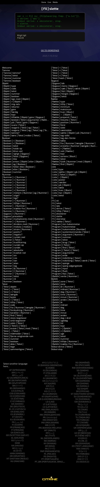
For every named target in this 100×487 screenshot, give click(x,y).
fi (13, 427)
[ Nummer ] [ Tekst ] (11, 242)
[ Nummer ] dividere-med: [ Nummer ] (20, 227)
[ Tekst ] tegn (8, 349)
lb (40, 402)
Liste (53, 169)
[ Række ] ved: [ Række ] (62, 154)
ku (44, 397)
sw (76, 404)
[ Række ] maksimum (61, 112)
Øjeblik (54, 281)
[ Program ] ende (59, 258)
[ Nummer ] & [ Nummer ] (14, 271)
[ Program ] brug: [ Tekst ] (63, 245)
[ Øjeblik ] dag (57, 310)
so (77, 389)
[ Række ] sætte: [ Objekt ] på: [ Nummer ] (71, 135)
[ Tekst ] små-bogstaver (14, 323)
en (12, 414)
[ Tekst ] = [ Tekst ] (11, 292)
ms (40, 430)
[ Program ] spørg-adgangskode (66, 268)
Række (54, 102)
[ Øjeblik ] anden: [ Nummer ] (65, 302)
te (78, 410)
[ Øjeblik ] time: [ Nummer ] (64, 297)
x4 (79, 443)
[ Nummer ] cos (9, 261)
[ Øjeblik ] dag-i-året (61, 321)
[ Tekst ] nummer (10, 341)
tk (76, 417)
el (10, 412)
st (72, 397)
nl (42, 441)
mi (45, 415)
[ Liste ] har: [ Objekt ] (61, 195)
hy (43, 365)
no (45, 443)
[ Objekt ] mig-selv (11, 107)
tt (78, 425)
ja (46, 378)
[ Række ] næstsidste (61, 133)
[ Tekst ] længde (10, 297)
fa (13, 425)
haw (17, 446)
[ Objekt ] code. (9, 91)
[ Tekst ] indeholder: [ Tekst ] (16, 336)
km (47, 389)
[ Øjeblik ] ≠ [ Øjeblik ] (61, 334)
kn (46, 391)
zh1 (79, 459)
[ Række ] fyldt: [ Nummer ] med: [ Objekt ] (71, 164)
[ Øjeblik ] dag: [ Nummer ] (63, 295)
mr (46, 428)
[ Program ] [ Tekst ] (60, 248)
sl (74, 381)
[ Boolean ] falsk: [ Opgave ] (15, 159)
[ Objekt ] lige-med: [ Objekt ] (16, 102)
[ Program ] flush (59, 274)
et (13, 420)
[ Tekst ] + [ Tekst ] (11, 302)
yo (77, 456)
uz (75, 436)
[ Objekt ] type (9, 89)
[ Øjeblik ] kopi (58, 328)
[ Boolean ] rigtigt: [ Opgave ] (16, 156)
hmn (12, 456)
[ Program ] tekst (59, 242)
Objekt (5, 86)
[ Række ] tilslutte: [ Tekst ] (64, 122)
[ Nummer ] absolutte (12, 253)
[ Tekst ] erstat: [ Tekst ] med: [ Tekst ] (20, 331)
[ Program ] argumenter (62, 255)
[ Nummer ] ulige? (10, 198)
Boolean (6, 141)
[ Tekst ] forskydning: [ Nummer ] (18, 313)
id (39, 368)
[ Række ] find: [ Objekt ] (62, 167)
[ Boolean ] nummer (12, 175)
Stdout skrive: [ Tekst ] (62, 349)
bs (11, 391)
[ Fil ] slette (56, 219)
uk (75, 430)
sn (78, 386)
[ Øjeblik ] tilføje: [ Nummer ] (65, 344)
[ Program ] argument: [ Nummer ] (67, 237)
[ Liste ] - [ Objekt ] (60, 180)
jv (44, 381)
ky (43, 399)
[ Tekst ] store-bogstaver (14, 321)
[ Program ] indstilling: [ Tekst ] (66, 261)
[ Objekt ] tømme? (10, 135)
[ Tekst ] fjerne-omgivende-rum (17, 339)
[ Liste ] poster (58, 182)
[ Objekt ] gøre (9, 112)
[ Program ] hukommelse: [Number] (68, 232)
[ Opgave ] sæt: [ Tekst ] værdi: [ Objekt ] (70, 91)
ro (76, 365)
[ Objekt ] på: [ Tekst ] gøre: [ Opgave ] (20, 125)
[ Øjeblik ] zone (58, 287)
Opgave (55, 83)
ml (44, 420)
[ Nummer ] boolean (12, 284)
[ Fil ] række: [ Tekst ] (61, 224)
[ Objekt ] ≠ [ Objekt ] (12, 104)
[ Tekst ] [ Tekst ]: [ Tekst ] (14, 328)
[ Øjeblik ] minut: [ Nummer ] (65, 300)
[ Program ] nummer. (61, 240)
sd (78, 373)
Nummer (6, 177)
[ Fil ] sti (55, 203)
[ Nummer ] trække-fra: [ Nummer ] (19, 211)
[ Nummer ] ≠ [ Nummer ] (14, 193)
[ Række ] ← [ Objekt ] (61, 117)
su (75, 399)
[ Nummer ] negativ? (12, 237)
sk (75, 378)
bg (10, 386)
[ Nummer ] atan (10, 266)
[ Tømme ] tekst (10, 78)
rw (74, 370)
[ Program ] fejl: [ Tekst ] (63, 276)
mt (45, 433)
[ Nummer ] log (9, 268)
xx (73, 449)
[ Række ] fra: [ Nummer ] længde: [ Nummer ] (73, 146)
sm (77, 383)
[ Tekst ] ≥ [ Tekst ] (60, 78)
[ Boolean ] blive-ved (12, 154)
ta (79, 407)
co (11, 399)
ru (76, 368)
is (44, 373)
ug (77, 428)
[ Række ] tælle (58, 143)
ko (45, 394)
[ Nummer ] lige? (10, 201)
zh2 (79, 462)
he (13, 451)
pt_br (38, 464)
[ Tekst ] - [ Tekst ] (10, 334)
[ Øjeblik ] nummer (60, 341)
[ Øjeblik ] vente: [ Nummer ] (64, 279)
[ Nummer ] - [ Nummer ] (14, 208)
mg (43, 412)
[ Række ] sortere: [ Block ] (63, 159)
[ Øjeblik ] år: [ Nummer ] (63, 289)
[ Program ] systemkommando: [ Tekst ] (70, 235)
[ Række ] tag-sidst (60, 138)
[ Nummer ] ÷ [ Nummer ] (14, 224)
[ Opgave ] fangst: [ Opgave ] (65, 96)
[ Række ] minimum (60, 109)
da (12, 407)
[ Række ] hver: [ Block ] (62, 115)
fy (12, 433)
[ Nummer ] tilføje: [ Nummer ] (17, 206)
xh (76, 446)
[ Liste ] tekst (57, 198)
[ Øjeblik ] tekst (58, 339)
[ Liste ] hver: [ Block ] (61, 193)
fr (11, 430)
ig (47, 370)
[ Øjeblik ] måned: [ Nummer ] (65, 292)
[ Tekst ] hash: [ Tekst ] (62, 81)
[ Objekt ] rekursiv (10, 109)
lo (47, 404)
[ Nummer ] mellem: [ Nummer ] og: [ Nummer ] (25, 195)
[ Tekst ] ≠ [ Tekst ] (11, 295)
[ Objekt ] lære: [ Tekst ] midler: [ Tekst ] (21, 138)
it (44, 376)
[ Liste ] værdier (58, 185)
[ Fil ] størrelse (58, 222)
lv (44, 410)
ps (45, 459)
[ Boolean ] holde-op (12, 151)
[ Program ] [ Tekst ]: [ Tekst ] (65, 253)
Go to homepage (50, 53)
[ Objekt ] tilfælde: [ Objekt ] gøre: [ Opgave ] (23, 120)
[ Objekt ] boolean (10, 99)
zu (77, 464)
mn (44, 423)
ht (8, 461)
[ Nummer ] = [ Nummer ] (14, 190)
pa (46, 451)
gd (7, 438)
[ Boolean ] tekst (10, 149)
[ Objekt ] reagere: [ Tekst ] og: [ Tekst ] (20, 130)
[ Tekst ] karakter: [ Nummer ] (16, 315)
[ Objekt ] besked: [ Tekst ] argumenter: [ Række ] (25, 122)
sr (77, 394)
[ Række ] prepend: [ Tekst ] (64, 120)
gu (12, 443)
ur (79, 433)
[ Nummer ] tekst (10, 279)
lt (44, 407)
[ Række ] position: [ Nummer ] (66, 125)
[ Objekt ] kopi (8, 117)
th (79, 415)
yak (78, 451)
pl (45, 456)
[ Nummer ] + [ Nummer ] (14, 203)
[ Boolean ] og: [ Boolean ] (14, 167)
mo (43, 425)
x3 (79, 441)
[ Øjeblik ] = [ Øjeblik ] (61, 331)
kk (45, 386)
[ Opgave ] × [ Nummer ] (13, 216)
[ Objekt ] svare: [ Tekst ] (14, 128)
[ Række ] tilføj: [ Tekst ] (62, 107)
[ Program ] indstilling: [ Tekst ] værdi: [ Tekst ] (73, 263)
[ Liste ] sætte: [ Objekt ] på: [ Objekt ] (69, 175)
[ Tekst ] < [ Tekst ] (60, 70)
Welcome (7, 70)
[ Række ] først (58, 128)
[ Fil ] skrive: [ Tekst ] (61, 211)
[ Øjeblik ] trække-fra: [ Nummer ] (67, 347)
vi (76, 438)
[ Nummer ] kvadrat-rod (14, 255)
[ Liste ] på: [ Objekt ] (61, 188)
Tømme (6, 73)
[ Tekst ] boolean (10, 344)
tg (79, 412)
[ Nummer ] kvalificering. (14, 245)
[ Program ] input (59, 271)
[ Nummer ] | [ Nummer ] (14, 274)
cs (12, 401)
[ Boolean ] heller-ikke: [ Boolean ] (18, 169)
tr (77, 423)
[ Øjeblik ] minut (58, 315)
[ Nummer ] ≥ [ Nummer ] (14, 182)
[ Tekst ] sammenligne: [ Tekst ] (17, 352)
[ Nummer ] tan (9, 263)
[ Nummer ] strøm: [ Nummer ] (17, 232)
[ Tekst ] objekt (9, 289)
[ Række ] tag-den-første (63, 141)
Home (43, 2)
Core (49, 2)
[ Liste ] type (57, 172)
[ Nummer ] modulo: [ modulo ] (17, 229)
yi (80, 454)
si (79, 376)
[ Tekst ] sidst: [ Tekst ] (13, 326)
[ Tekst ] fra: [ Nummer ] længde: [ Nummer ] (23, 310)
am (13, 375)
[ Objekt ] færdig (10, 115)
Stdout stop (57, 352)
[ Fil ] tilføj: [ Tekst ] (60, 214)
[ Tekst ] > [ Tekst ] (60, 76)
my (47, 436)
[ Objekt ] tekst (9, 94)
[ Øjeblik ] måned (59, 308)
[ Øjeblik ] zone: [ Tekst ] (62, 284)
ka (43, 383)
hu (12, 464)
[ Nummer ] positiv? (12, 235)
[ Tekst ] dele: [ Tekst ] (12, 347)
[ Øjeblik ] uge (57, 336)
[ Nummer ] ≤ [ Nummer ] (14, 188)
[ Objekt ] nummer (11, 96)
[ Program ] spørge (60, 266)
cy (11, 404)
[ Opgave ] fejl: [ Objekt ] (62, 94)
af (10, 373)
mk (41, 417)
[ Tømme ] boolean (11, 83)
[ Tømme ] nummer (11, 81)
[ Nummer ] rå (9, 281)
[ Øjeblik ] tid (57, 326)
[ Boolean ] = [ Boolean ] (13, 143)
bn (13, 388)
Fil (52, 201)
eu (11, 422)
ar (13, 378)
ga (12, 435)
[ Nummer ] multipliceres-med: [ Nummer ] (23, 222)
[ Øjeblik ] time (58, 313)
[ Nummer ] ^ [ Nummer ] (14, 276)
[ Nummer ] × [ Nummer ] (14, 214)
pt (42, 462)
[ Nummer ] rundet (11, 250)
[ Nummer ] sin (9, 258)
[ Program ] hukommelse (63, 229)
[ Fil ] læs (55, 208)
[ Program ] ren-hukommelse (65, 227)
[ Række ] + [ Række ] (61, 151)
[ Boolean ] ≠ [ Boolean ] (13, 146)
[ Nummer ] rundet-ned (13, 240)
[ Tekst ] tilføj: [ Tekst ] (13, 305)
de (11, 409)
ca (12, 393)
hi (14, 453)
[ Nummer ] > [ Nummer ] (14, 180)
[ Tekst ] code (8, 308)
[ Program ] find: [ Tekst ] (63, 250)
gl (12, 440)
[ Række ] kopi (58, 156)
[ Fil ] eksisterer (58, 216)
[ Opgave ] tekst (59, 99)
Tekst (5, 287)
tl (77, 420)
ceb (11, 396)
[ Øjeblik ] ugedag (59, 323)
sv (76, 402)
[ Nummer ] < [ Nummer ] (14, 185)
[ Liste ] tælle (57, 190)
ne (46, 438)
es (11, 417)
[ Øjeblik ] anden (59, 318)
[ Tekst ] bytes (9, 300)
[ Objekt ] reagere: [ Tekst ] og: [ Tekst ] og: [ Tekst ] (26, 133)
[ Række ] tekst (58, 162)
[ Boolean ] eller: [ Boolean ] (15, 172)
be (9, 383)
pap (42, 454)
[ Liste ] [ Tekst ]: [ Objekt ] (63, 177)
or (46, 449)
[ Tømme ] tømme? (11, 76)
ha (12, 448)
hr (11, 459)
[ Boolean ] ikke (9, 162)
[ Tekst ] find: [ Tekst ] (12, 318)
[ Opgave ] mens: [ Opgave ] (64, 89)
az (8, 380)
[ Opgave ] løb (57, 86)
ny (45, 446)
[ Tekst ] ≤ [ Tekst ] (60, 73)
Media (55, 2)
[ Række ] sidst (58, 130)
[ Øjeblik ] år (57, 305)
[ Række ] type (58, 104)
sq (78, 391)
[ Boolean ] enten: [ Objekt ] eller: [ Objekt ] (22, 164)
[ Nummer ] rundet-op (13, 248)
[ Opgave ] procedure (12, 219)
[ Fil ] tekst (56, 206)
